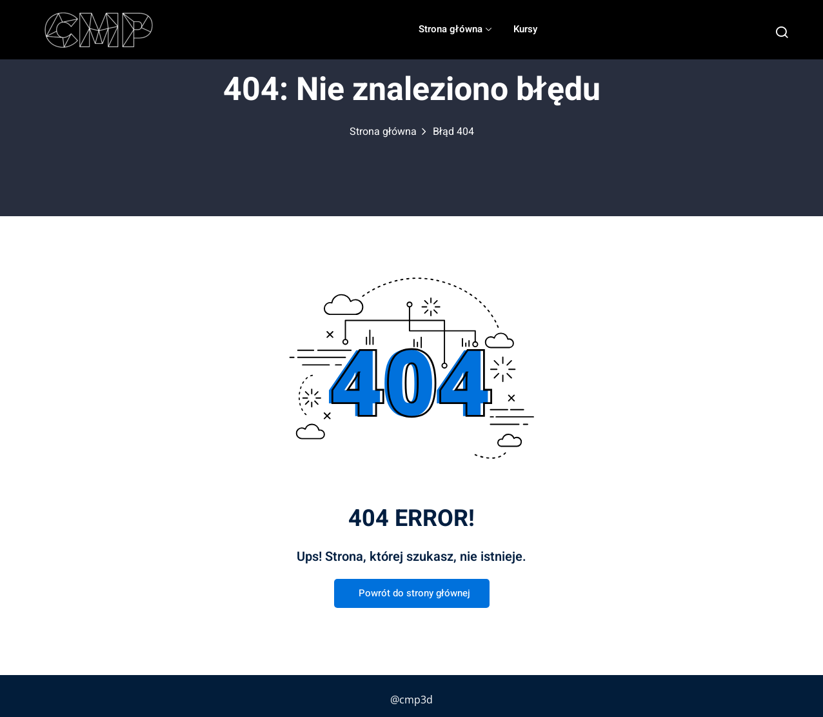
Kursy (525, 29)
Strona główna (455, 29)
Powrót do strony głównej (411, 593)
